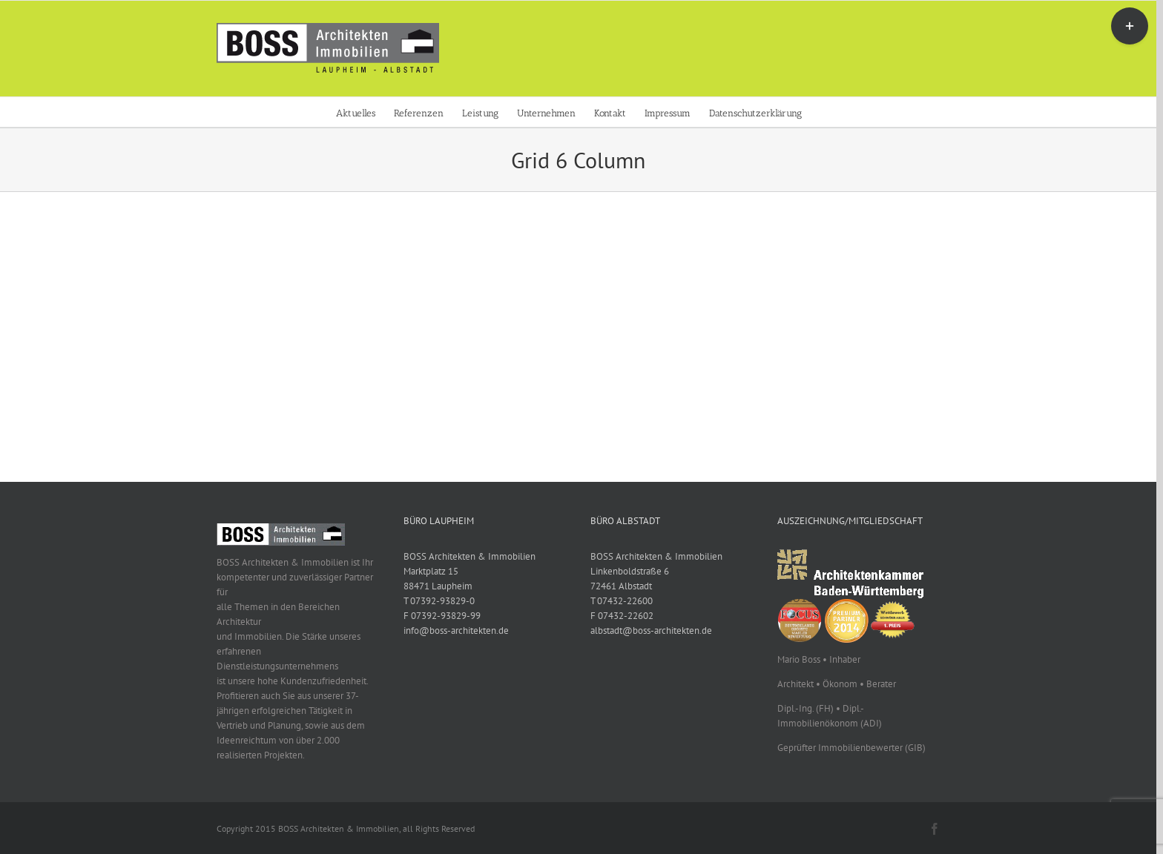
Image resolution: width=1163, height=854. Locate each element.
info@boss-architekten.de (456, 630)
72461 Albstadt (621, 586)
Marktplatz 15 (430, 571)
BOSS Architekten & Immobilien (469, 556)
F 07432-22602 (621, 615)
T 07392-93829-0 (439, 601)
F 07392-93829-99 (442, 615)
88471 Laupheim (437, 586)
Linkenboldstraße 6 (629, 571)
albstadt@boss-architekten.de (651, 630)
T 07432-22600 (621, 601)
